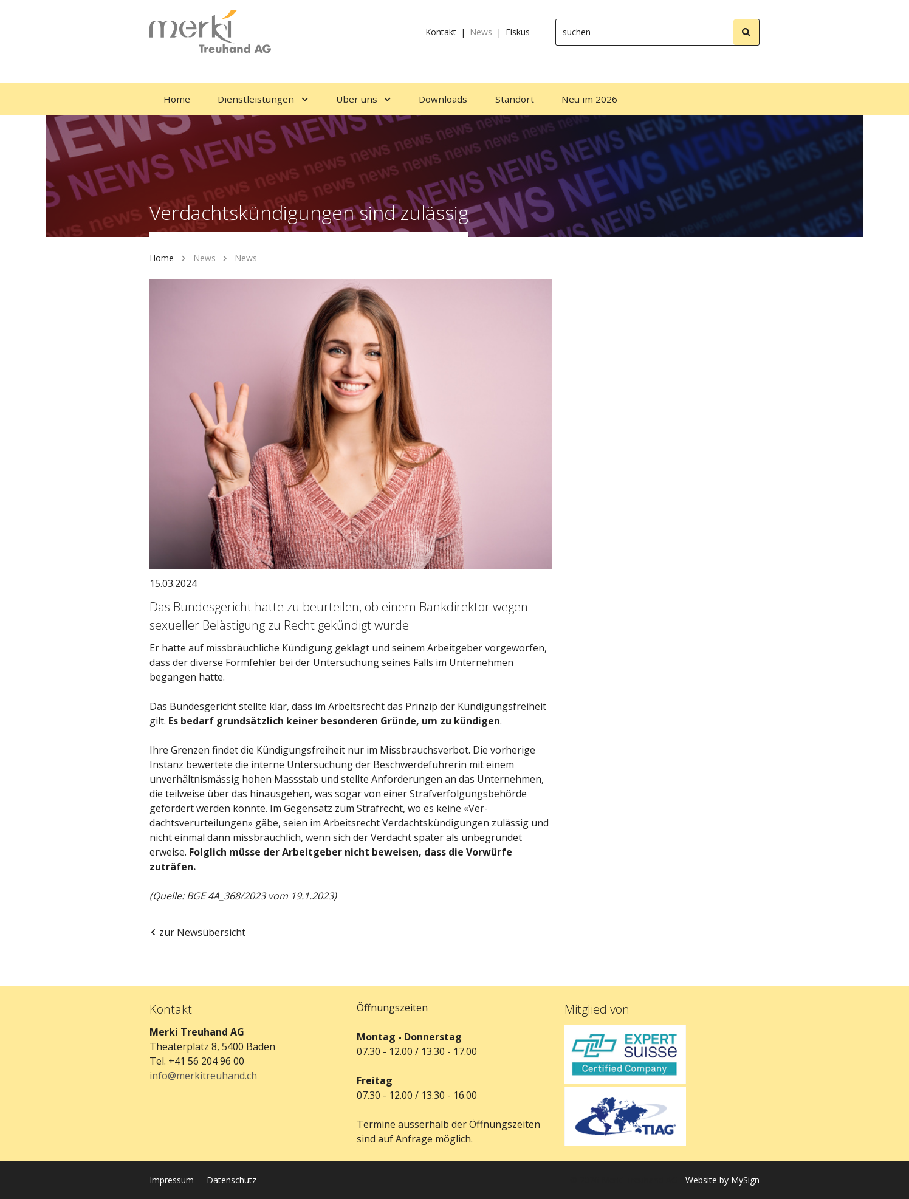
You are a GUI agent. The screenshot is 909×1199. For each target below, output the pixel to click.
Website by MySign (722, 1180)
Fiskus (518, 32)
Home (161, 258)
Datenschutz (231, 1180)
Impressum (171, 1180)
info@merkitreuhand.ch (203, 1075)
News (481, 32)
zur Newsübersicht (197, 932)
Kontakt (440, 32)
